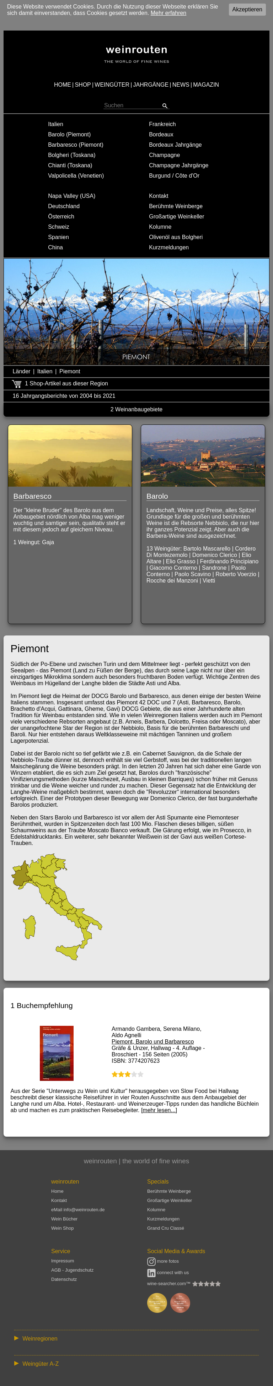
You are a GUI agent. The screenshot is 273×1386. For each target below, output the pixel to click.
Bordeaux (161, 134)
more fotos (163, 1261)
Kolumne (160, 227)
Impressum (62, 1260)
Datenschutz (64, 1279)
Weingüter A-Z (40, 1364)
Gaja (48, 542)
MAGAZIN (206, 85)
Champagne (164, 155)
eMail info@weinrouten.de (78, 1209)
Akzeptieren (247, 9)
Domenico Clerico (214, 555)
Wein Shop (62, 1228)
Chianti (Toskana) (70, 165)
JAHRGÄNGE (151, 85)
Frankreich (162, 124)
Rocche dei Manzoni (172, 581)
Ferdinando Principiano (229, 561)
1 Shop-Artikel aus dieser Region (66, 383)
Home (57, 1191)
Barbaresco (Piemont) (75, 145)
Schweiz (58, 227)
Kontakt (158, 196)
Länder (22, 371)
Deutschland (64, 206)
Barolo (157, 496)
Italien (55, 124)
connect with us (168, 1272)
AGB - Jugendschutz (72, 1270)
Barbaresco (33, 496)
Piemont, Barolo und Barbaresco (153, 1042)
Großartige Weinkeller (176, 216)
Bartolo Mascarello (207, 549)
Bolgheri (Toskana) (71, 155)
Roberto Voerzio (235, 574)
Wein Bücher (64, 1219)
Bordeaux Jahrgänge (175, 145)
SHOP (83, 85)
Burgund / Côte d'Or (174, 176)
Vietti (209, 581)
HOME (62, 85)
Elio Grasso (181, 561)
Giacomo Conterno (173, 568)
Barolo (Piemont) (69, 134)
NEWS (180, 85)
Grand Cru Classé (165, 1228)
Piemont (69, 371)
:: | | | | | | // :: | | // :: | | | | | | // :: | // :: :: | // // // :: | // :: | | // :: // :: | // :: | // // (136, 1338)
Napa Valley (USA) (71, 196)
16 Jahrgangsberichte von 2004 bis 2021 (64, 396)
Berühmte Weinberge (176, 206)
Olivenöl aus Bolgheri (176, 237)
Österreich (61, 216)
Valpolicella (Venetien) (76, 176)
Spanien (58, 237)
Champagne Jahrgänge (178, 165)
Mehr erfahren (169, 13)
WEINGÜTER (112, 85)
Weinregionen (39, 1339)
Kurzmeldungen (169, 247)
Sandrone (214, 568)
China (55, 247)
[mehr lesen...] (159, 1110)
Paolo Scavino (193, 574)
